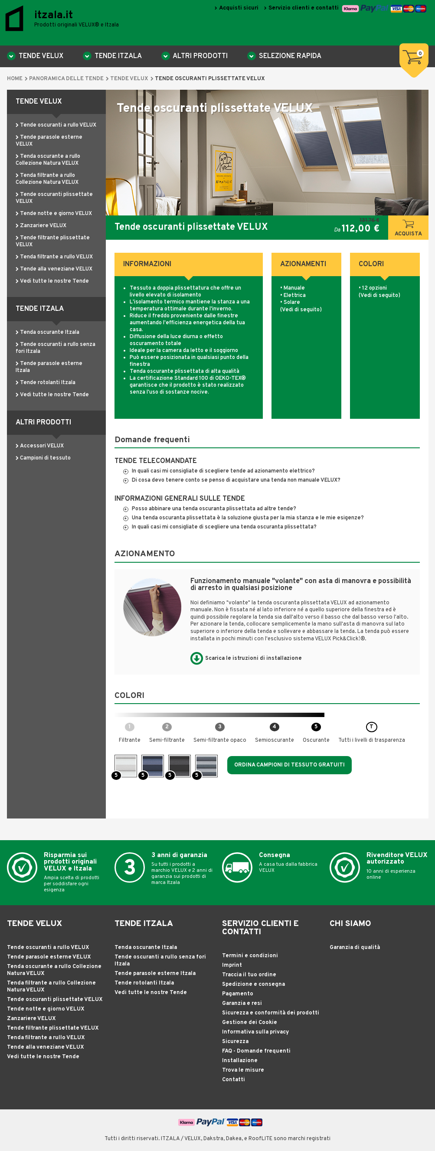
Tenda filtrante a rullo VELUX (56, 257)
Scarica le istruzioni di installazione (253, 658)
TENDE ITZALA (117, 56)
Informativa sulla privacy (255, 1032)
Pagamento (237, 994)
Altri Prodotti (199, 56)
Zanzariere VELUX (43, 225)
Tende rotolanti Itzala (47, 382)
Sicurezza (235, 1041)
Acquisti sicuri (238, 8)
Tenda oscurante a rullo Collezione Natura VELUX (48, 160)
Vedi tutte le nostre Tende (54, 281)
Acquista (408, 229)
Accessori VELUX (42, 446)
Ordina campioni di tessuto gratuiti (289, 765)
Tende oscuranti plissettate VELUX (55, 999)
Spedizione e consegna (253, 984)
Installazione (240, 1060)
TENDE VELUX (40, 56)
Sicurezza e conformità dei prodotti (270, 1013)
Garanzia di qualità (355, 947)
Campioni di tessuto (45, 458)
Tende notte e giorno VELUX (56, 213)
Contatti (233, 1079)
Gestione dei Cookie (249, 1022)
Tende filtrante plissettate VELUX (53, 1028)
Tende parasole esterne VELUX (49, 957)
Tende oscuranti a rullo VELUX (58, 125)
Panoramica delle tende (66, 78)
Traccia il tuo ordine (249, 975)
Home (15, 78)
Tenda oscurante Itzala (49, 332)
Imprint (232, 965)
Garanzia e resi (242, 1003)
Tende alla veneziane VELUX (56, 269)
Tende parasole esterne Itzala (155, 973)
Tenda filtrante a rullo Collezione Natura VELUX (47, 179)
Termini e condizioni (250, 955)
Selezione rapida (289, 56)
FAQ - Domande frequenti (256, 1051)
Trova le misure (243, 1070)
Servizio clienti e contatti (303, 8)
